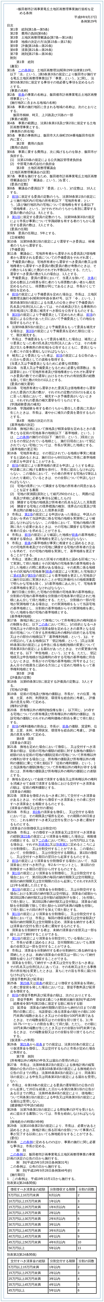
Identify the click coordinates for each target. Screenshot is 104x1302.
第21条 (25, 1044)
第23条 (25, 983)
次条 (91, 278)
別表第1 (44, 844)
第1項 (16, 217)
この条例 (24, 70)
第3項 (16, 314)
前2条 (37, 812)
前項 (15, 196)
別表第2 (61, 844)
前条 (21, 94)
